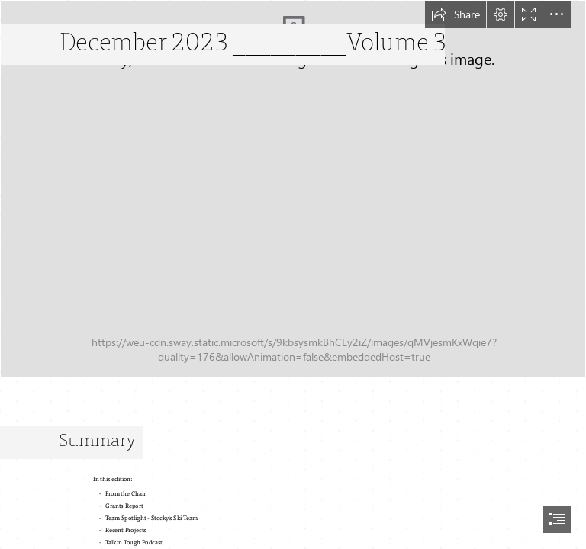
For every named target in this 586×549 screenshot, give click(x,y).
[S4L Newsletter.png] (293, 189)
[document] (293, 274)
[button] (455, 14)
